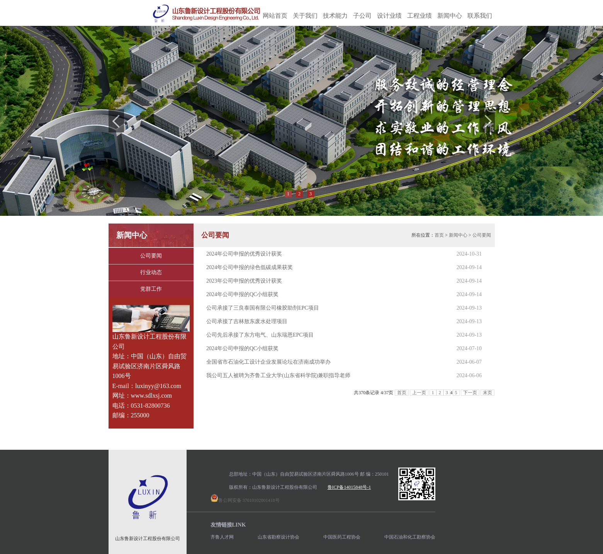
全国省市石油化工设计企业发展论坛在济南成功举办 (268, 362)
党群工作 (151, 289)
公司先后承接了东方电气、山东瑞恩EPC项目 (260, 335)
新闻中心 (449, 15)
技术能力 (335, 15)
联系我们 (479, 15)
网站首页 (275, 15)
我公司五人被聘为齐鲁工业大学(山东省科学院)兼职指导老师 (278, 375)
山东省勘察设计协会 (278, 537)
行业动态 (151, 272)
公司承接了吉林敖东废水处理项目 (246, 321)
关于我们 (305, 15)
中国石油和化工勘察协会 (409, 537)
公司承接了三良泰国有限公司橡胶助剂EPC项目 (262, 308)
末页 (487, 392)
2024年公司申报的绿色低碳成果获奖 (249, 267)
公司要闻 (151, 256)
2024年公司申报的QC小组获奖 (242, 294)
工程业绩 (419, 15)
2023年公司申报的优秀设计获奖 (244, 281)
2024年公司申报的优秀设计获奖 (244, 254)
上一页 (419, 392)
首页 (439, 235)
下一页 (470, 392)
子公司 (362, 15)
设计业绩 (389, 15)
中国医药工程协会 (341, 537)
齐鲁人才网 (222, 537)
